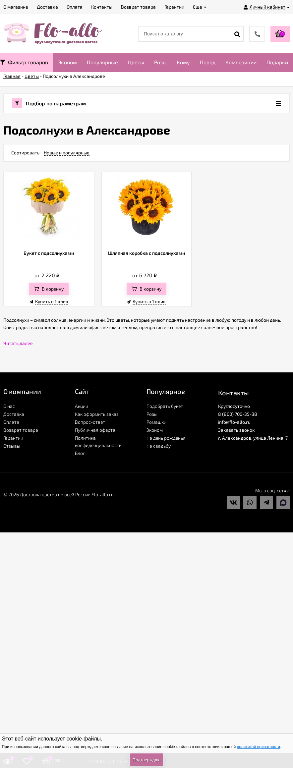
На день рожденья (166, 438)
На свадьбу (158, 446)
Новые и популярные (66, 152)
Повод (207, 62)
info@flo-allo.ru (234, 422)
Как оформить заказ (97, 414)
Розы (160, 62)
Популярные (102, 62)
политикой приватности (258, 746)
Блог (80, 453)
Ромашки (156, 422)
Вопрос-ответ (90, 422)
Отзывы (11, 446)
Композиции (241, 62)
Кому (183, 62)
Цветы (136, 62)
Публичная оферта (95, 430)
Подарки (277, 62)
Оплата (11, 422)
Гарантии (13, 438)
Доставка (13, 414)
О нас (9, 406)
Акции (81, 406)
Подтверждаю (146, 759)
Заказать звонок (236, 430)
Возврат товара (20, 430)
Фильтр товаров (24, 62)
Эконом (67, 62)
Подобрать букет (164, 406)
